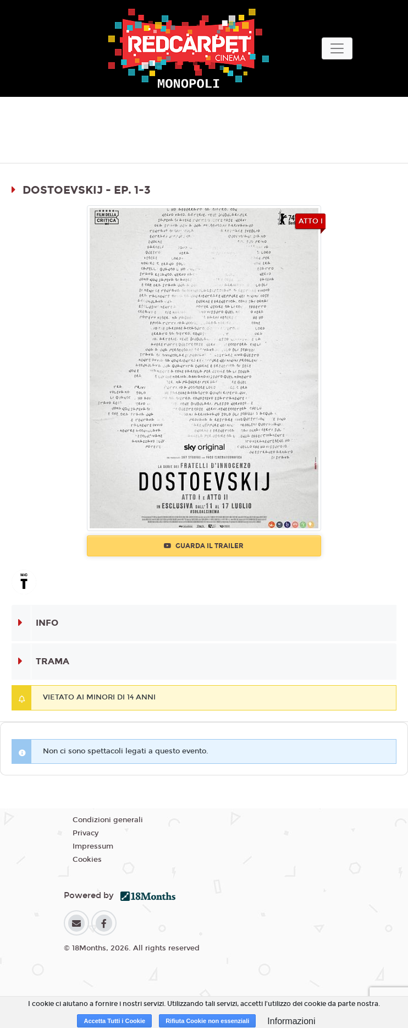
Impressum (93, 846)
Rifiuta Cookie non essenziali (207, 1021)
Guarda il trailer (204, 546)
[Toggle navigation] (337, 48)
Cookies (87, 859)
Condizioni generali (108, 820)
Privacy (85, 833)
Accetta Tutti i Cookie (114, 1021)
